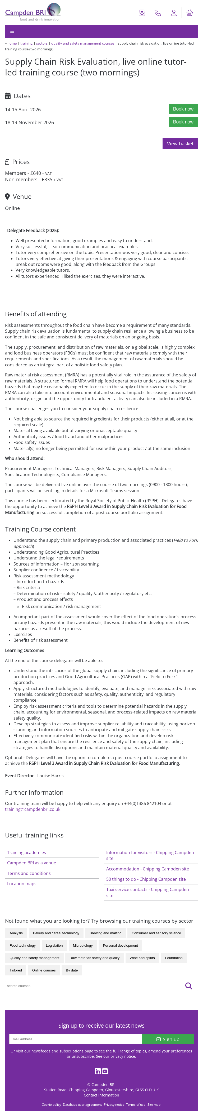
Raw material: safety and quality (94, 958)
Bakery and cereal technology (56, 933)
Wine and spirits (142, 958)
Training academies (26, 852)
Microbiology (83, 945)
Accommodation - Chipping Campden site (147, 869)
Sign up (167, 1039)
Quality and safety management (34, 958)
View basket (180, 143)
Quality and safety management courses (82, 43)
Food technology (23, 945)
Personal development (120, 945)
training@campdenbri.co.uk (32, 809)
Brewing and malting (106, 933)
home (12, 43)
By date (72, 970)
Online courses (44, 970)
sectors (42, 43)
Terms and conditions (29, 873)
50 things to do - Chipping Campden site (146, 879)
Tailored (16, 970)
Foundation (174, 958)
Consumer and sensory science (156, 933)
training (26, 43)
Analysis (16, 933)
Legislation (54, 945)
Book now (183, 109)
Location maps (21, 884)
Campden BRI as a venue (31, 863)
